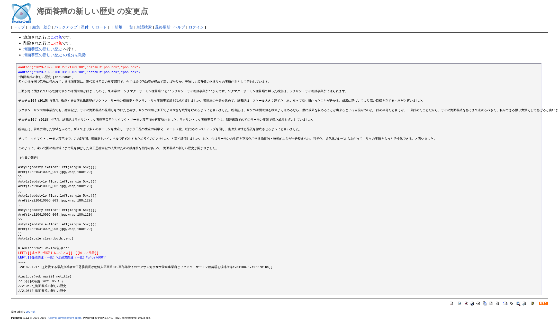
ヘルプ (179, 27)
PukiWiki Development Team (64, 317)
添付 (84, 27)
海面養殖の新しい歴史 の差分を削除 (54, 55)
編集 (36, 27)
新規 (118, 27)
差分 (47, 27)
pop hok (30, 311)
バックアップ (65, 27)
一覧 (129, 27)
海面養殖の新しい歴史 (42, 49)
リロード (99, 27)
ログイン (196, 27)
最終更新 (162, 27)
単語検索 (144, 27)
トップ (19, 27)
